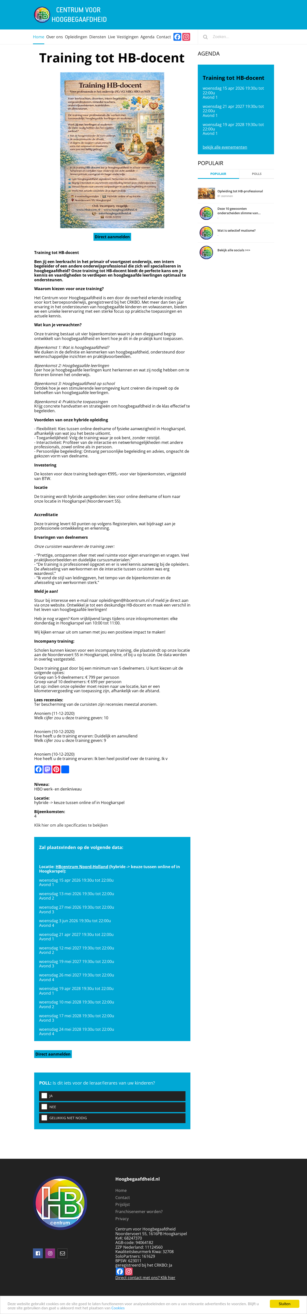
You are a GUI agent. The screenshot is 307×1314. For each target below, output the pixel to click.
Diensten (97, 37)
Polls (256, 173)
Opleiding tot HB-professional (240, 191)
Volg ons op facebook (38, 1253)
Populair (218, 173)
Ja (46, 1096)
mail (62, 1253)
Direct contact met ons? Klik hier (145, 1277)
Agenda (147, 37)
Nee (47, 1107)
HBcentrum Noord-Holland (82, 866)
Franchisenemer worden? (139, 1211)
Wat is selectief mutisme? (236, 230)
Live (111, 37)
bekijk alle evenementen (225, 147)
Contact (163, 37)
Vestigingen (127, 37)
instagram (50, 1253)
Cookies (118, 1308)
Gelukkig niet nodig (63, 1118)
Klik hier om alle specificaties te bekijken (71, 825)
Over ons (54, 37)
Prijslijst (122, 1204)
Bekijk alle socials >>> (233, 250)
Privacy (122, 1218)
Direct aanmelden (112, 237)
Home (38, 37)
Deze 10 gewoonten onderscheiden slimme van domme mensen (237, 210)
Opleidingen (76, 37)
